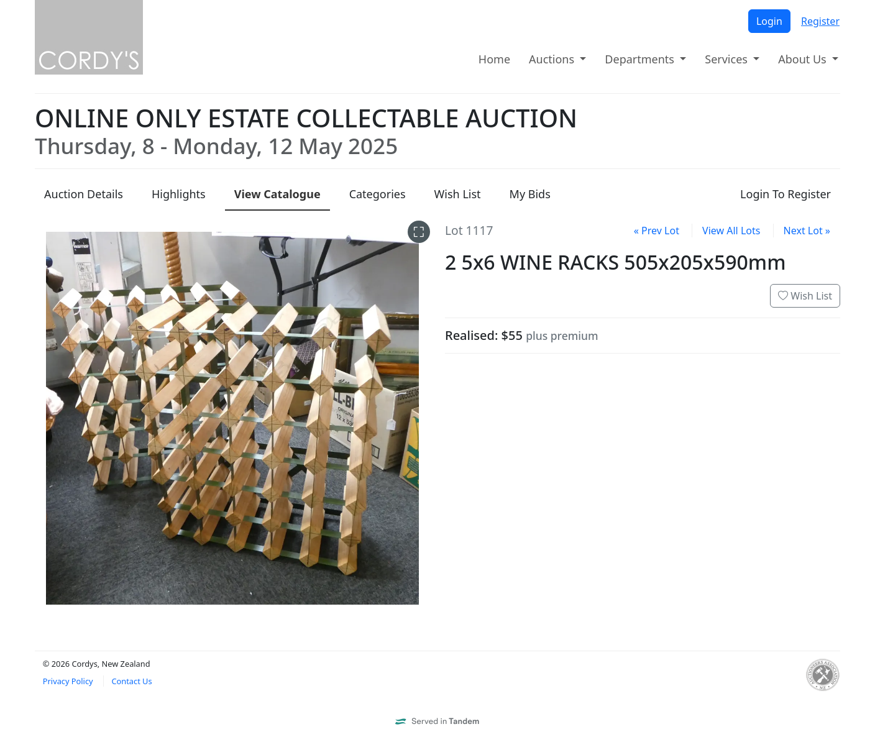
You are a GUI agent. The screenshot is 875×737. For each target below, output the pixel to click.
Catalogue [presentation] (277, 193)
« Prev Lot (656, 230)
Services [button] (727, 59)
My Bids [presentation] (530, 193)
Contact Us (131, 681)
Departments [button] (641, 59)
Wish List (805, 296)
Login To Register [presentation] (785, 193)
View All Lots (731, 230)
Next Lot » (807, 230)
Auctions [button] (553, 59)
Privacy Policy (68, 681)
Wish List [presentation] (457, 193)
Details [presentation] (83, 193)
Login (769, 21)
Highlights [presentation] (179, 193)
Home (494, 59)
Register (820, 21)
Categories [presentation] (377, 193)
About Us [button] (803, 59)
